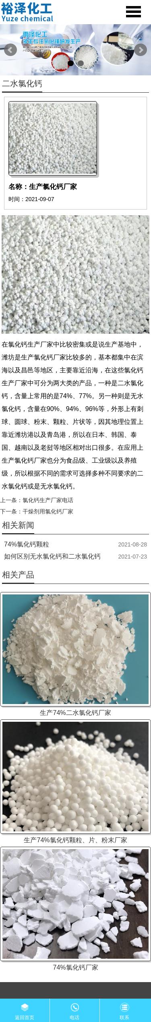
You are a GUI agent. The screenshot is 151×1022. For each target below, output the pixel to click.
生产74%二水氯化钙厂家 (75, 712)
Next (140, 50)
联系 (124, 1009)
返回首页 (24, 1009)
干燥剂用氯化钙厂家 (48, 511)
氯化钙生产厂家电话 (48, 500)
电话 (74, 1009)
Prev (10, 50)
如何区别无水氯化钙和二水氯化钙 (52, 556)
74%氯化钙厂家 (75, 967)
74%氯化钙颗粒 (26, 544)
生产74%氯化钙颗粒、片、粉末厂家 (75, 840)
